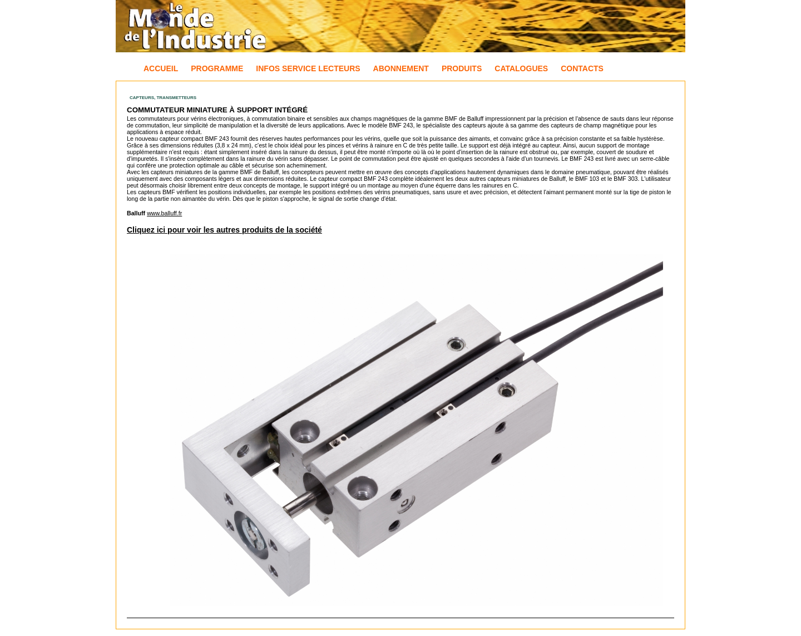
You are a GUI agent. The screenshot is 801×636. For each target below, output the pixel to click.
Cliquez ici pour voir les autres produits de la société (224, 229)
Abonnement (401, 68)
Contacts (582, 68)
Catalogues (521, 68)
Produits (462, 68)
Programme (217, 68)
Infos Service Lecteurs (308, 68)
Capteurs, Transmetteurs (163, 97)
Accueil (161, 68)
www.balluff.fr (164, 213)
